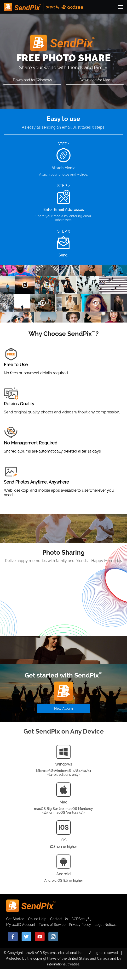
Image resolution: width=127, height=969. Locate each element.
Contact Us (59, 919)
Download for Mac (95, 80)
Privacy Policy (80, 925)
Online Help (37, 919)
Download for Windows (32, 80)
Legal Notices (105, 925)
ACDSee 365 (81, 919)
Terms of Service (52, 925)
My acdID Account (20, 925)
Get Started (15, 919)
